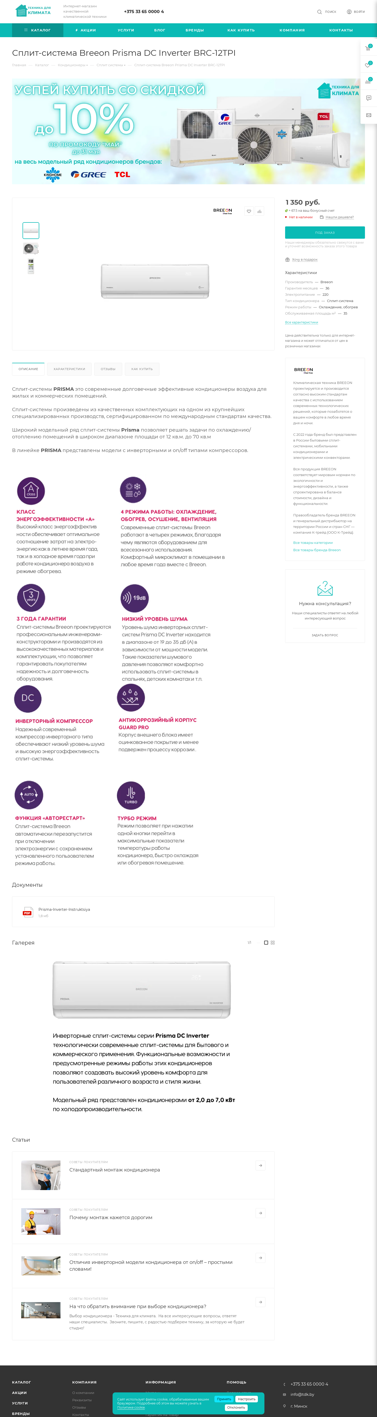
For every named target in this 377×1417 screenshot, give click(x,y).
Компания (84, 1382)
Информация (161, 1382)
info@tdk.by (302, 1394)
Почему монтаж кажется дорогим (110, 1217)
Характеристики (69, 369)
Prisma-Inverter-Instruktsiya (64, 909)
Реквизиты (82, 1400)
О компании (83, 1393)
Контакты (80, 1415)
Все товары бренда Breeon (317, 550)
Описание (28, 369)
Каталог (21, 1382)
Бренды (21, 1414)
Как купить (142, 369)
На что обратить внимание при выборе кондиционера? (137, 1306)
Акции (19, 1393)
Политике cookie (131, 1407)
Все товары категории (313, 542)
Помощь (236, 1382)
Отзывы (108, 369)
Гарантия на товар (162, 1415)
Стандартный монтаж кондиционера (114, 1170)
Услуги (20, 1403)
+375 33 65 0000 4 (144, 11)
